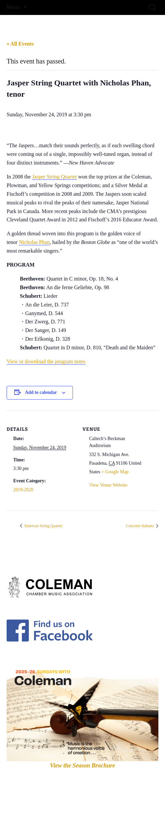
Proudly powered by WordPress (36, 799)
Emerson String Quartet (43, 525)
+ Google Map (115, 471)
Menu (14, 7)
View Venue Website (108, 485)
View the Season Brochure (82, 765)
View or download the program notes (46, 361)
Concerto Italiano (140, 525)
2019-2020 (23, 489)
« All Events (20, 44)
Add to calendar (41, 392)
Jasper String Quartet (54, 176)
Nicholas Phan (34, 242)
